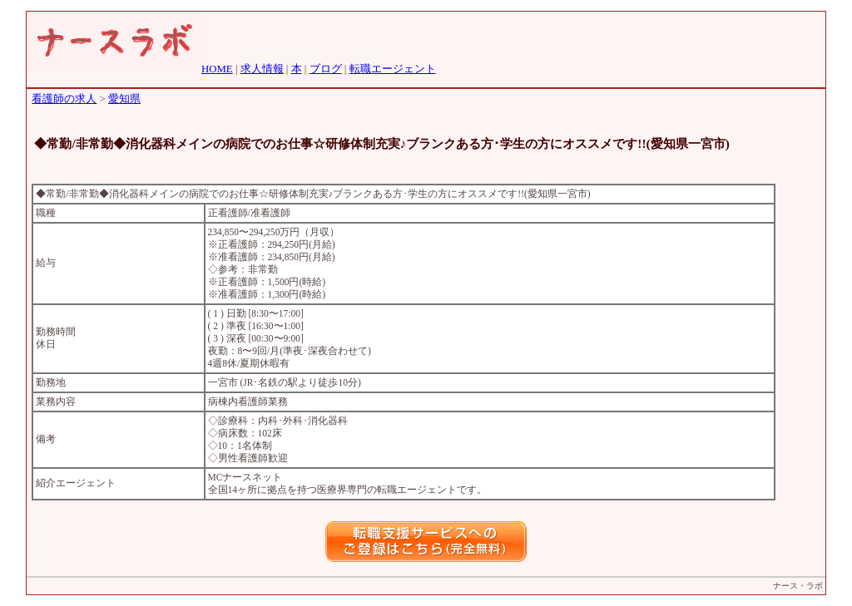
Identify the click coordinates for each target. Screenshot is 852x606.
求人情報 (262, 69)
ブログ (326, 69)
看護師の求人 (64, 99)
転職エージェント (392, 69)
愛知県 (124, 99)
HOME (217, 69)
